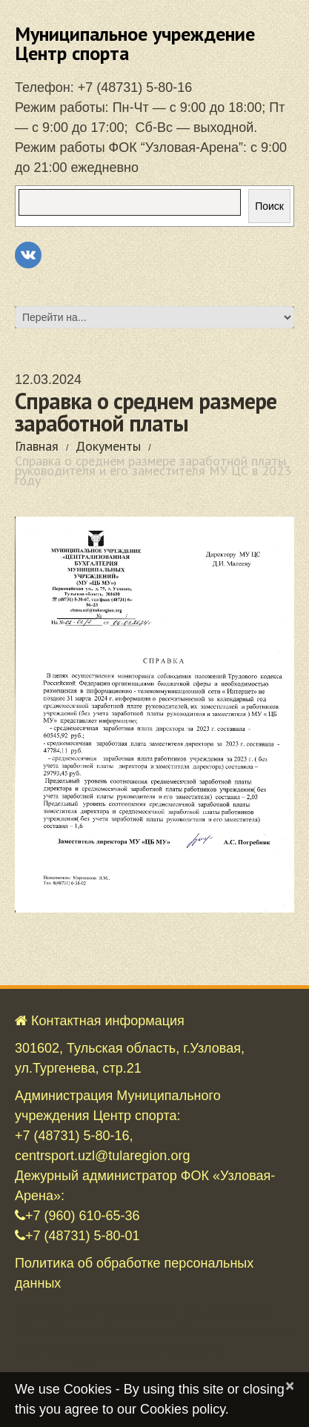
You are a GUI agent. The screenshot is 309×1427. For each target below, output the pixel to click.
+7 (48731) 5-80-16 (135, 87)
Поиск (269, 206)
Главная (37, 446)
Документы (108, 446)
